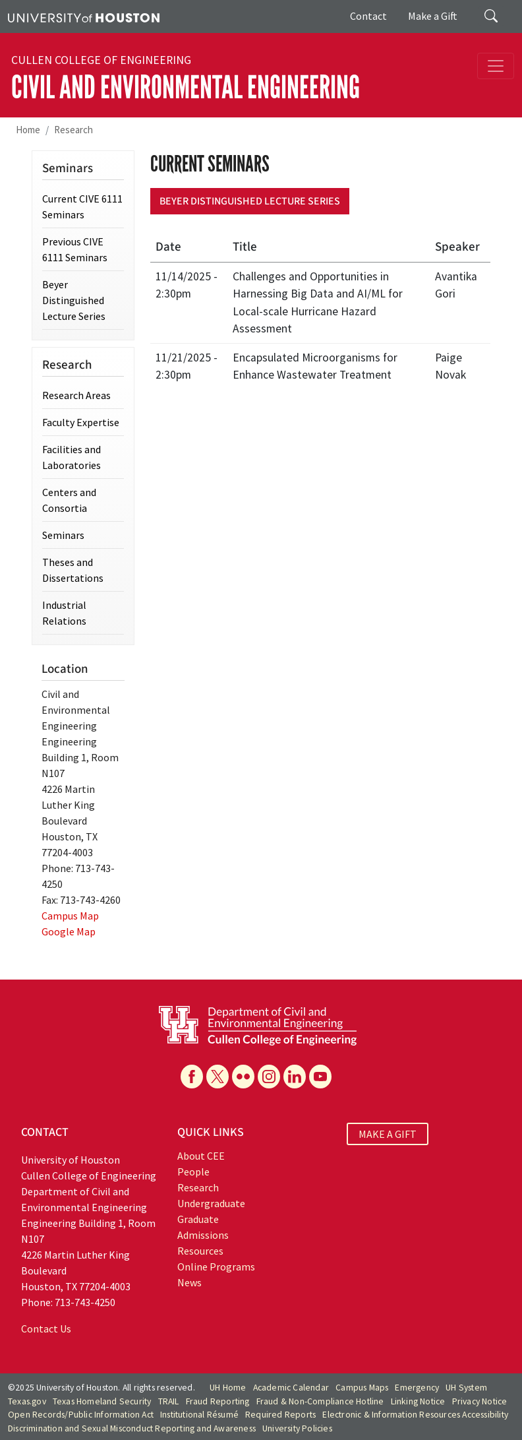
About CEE (201, 1155)
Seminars (63, 535)
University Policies (297, 1428)
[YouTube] (320, 1076)
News (189, 1282)
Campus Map (70, 915)
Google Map (69, 931)
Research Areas (76, 395)
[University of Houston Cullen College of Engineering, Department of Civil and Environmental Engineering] (258, 1024)
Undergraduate (211, 1203)
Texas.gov (27, 1401)
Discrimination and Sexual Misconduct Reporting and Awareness (132, 1428)
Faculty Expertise (80, 422)
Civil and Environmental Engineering (185, 87)
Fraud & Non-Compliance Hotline (320, 1401)
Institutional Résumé (199, 1414)
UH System (466, 1387)
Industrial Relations (64, 612)
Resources (200, 1250)
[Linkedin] (294, 1076)
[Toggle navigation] (495, 66)
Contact (368, 15)
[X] (217, 1076)
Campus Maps (361, 1387)
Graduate (198, 1219)
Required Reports (280, 1414)
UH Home (228, 1387)
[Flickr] (243, 1076)
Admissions (203, 1234)
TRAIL (168, 1401)
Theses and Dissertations (72, 569)
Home (28, 129)
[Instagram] (269, 1076)
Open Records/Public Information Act (81, 1414)
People (193, 1171)
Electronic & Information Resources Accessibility (415, 1414)
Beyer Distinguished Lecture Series (250, 201)
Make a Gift (432, 15)
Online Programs (216, 1266)
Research (73, 129)
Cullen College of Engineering (101, 60)
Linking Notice (418, 1401)
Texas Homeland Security (102, 1401)
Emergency (417, 1387)
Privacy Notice (480, 1401)
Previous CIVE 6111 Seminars (74, 249)
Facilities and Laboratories (71, 457)
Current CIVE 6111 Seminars (82, 206)
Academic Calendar (291, 1387)
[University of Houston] (84, 16)
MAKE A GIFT (388, 1134)
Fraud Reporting (218, 1401)
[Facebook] (192, 1076)
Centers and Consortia (69, 500)
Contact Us (46, 1328)
